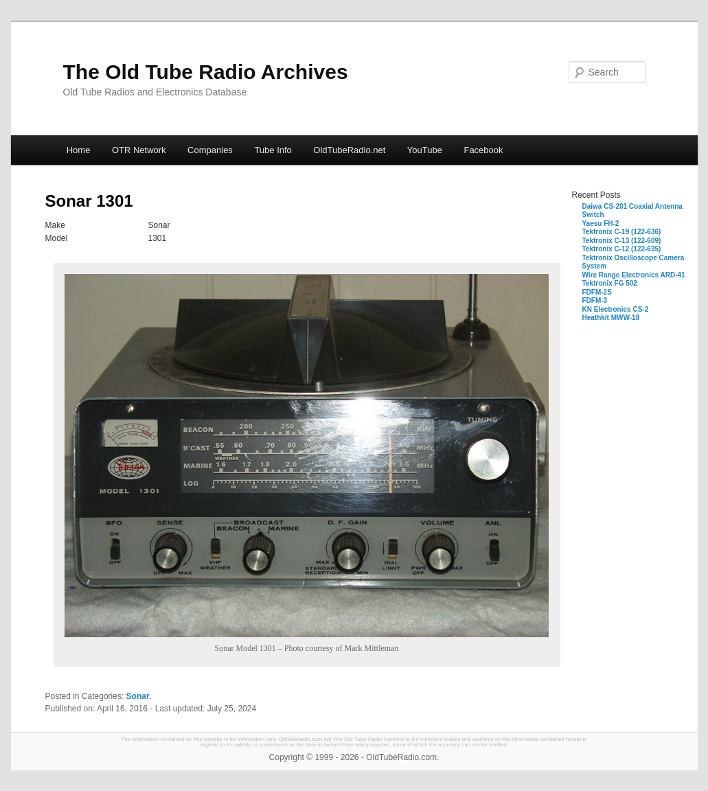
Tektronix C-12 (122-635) (621, 249)
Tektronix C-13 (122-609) (621, 240)
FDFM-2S (597, 292)
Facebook (483, 150)
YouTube (424, 150)
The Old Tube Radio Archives (205, 71)
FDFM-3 (595, 300)
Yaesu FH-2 (600, 223)
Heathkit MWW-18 (611, 317)
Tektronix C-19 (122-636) (621, 232)
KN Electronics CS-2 (615, 309)
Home (79, 150)
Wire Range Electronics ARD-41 (633, 275)
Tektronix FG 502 (609, 283)
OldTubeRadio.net (349, 150)
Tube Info (272, 150)
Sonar (138, 696)
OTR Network (139, 150)
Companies (210, 150)
